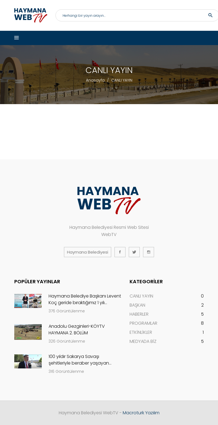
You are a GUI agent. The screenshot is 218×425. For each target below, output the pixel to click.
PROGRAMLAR (143, 323)
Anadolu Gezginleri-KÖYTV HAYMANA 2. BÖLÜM (77, 329)
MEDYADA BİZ (143, 341)
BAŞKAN (137, 305)
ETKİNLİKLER (141, 332)
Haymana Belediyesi (87, 252)
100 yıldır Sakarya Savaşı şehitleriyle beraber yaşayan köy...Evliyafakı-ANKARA (79, 359)
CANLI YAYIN (141, 296)
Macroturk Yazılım (141, 413)
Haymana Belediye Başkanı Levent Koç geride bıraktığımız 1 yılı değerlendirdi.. (85, 299)
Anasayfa (95, 80)
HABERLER (139, 314)
